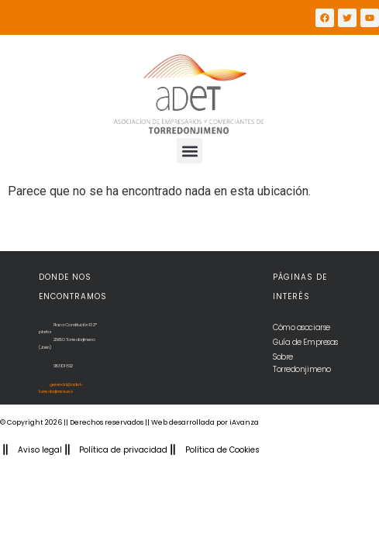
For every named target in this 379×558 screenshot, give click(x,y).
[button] (189, 151)
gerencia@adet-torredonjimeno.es (61, 388)
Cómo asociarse (301, 327)
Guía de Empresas (305, 342)
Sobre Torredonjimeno (302, 363)
